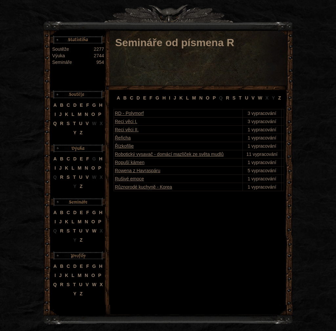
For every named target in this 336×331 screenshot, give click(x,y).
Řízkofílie (124, 146)
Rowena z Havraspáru (137, 170)
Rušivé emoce (129, 178)
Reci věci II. (126, 129)
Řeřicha (123, 137)
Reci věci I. (126, 121)
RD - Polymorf (129, 113)
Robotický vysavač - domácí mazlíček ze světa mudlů (169, 154)
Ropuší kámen (129, 162)
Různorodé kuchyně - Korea (143, 187)
